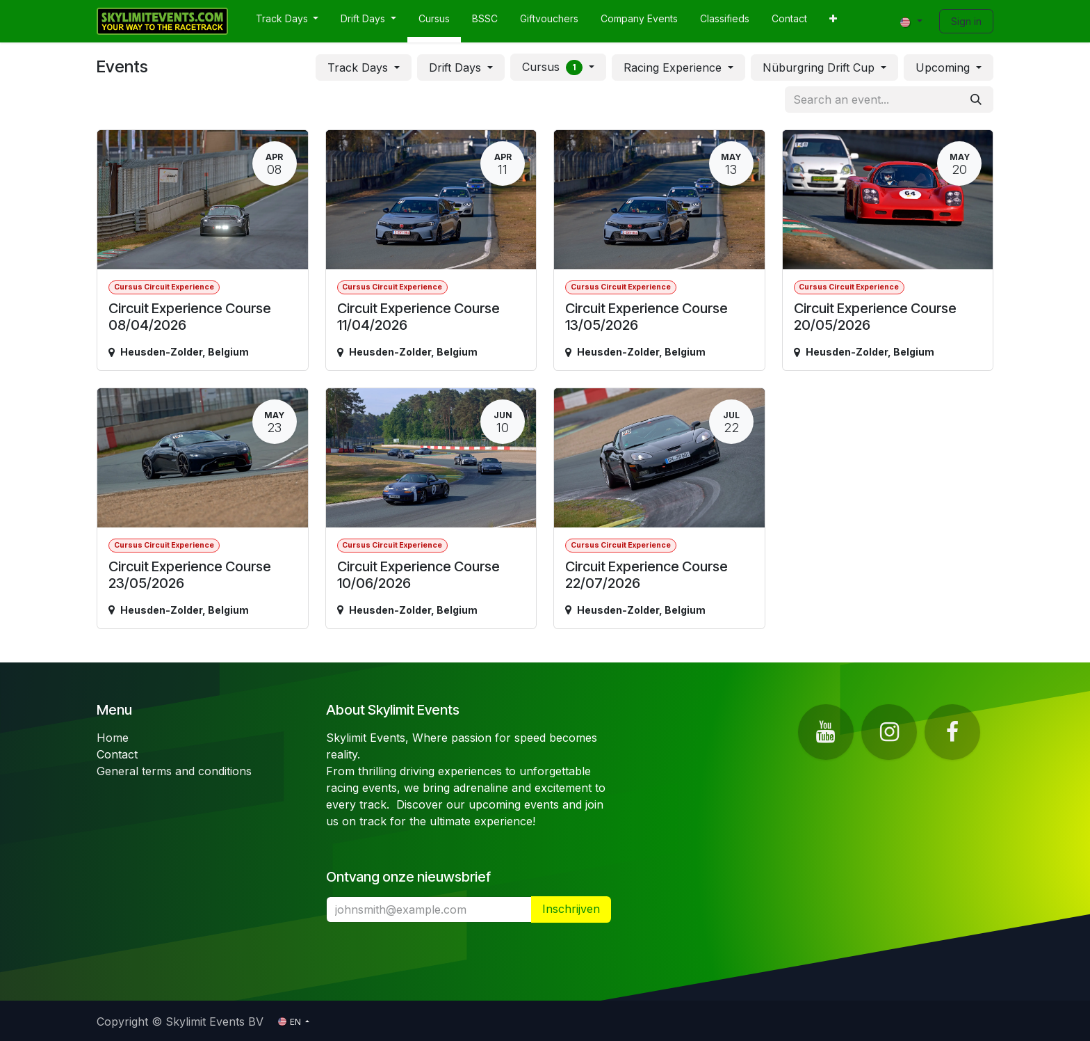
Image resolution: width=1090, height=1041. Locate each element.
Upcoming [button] (944, 67)
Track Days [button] (359, 67)
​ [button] (571, 909)
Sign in (966, 21)
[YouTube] (826, 732)
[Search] (976, 99)
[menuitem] (287, 21)
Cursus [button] (554, 67)
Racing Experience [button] (674, 67)
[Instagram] (889, 732)
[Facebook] (952, 732)
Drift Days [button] (457, 67)
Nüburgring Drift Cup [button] (820, 67)
